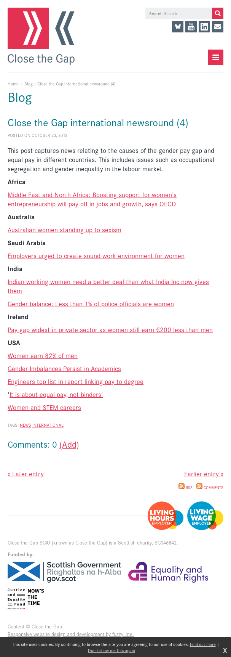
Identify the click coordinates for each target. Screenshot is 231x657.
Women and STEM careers (44, 407)
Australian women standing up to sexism (64, 229)
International (48, 425)
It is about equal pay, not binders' (56, 394)
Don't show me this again (111, 650)
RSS (185, 487)
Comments (209, 487)
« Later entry (26, 473)
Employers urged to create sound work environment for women (96, 255)
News (25, 425)
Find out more (203, 644)
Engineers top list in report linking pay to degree (75, 381)
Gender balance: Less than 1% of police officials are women (91, 303)
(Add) (69, 444)
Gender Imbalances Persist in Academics (64, 368)
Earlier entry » (203, 473)
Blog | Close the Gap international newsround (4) (69, 83)
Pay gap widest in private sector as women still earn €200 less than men (110, 329)
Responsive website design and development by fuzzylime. (71, 634)
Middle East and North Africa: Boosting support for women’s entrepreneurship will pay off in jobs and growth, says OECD (92, 199)
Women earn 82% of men (43, 355)
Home (13, 83)
